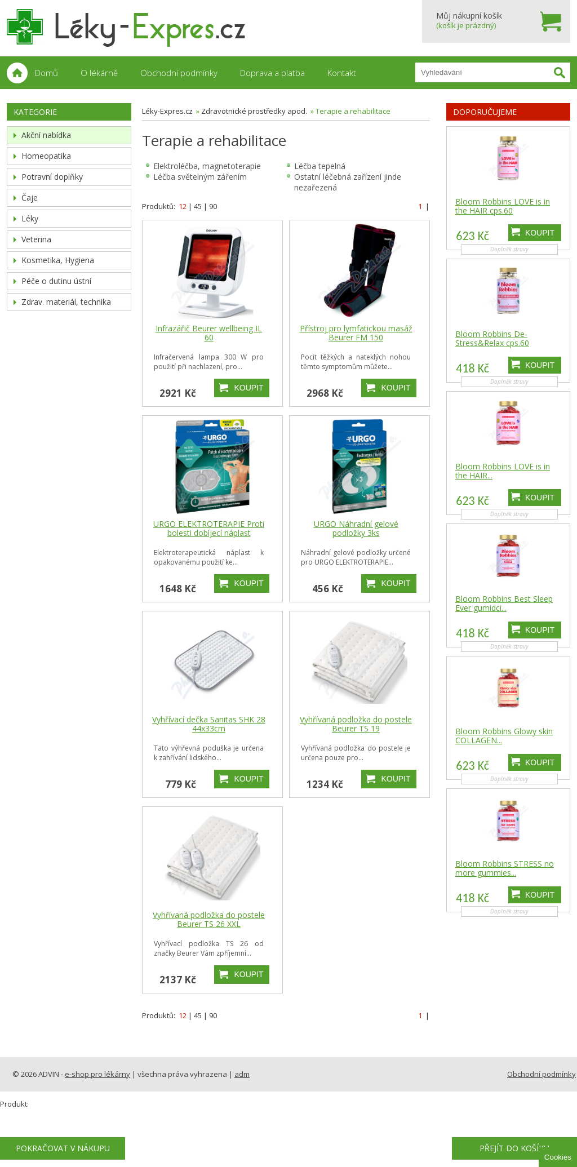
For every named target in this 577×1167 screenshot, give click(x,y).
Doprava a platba (272, 72)
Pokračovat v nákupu (63, 1148)
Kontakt (341, 72)
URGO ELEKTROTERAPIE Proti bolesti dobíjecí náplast (208, 529)
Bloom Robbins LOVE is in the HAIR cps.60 (502, 206)
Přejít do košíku (514, 1148)
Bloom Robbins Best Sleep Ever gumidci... (504, 603)
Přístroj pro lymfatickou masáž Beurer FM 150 (356, 333)
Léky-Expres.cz (167, 111)
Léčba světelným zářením (200, 176)
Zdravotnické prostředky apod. (254, 111)
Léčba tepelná (319, 166)
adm (242, 1074)
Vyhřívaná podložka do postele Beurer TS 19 (356, 724)
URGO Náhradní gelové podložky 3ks (356, 529)
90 (213, 206)
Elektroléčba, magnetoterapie (207, 166)
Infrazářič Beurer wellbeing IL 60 (209, 333)
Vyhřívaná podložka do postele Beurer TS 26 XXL (209, 920)
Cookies (557, 1157)
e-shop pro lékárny (97, 1074)
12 (183, 206)
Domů (46, 72)
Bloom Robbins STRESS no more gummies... (504, 868)
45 (198, 206)
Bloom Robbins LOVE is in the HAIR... (502, 471)
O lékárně (99, 72)
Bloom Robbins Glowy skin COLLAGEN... (504, 736)
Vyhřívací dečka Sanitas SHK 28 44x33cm (208, 724)
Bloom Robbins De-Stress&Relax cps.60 (492, 339)
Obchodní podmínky (179, 72)
